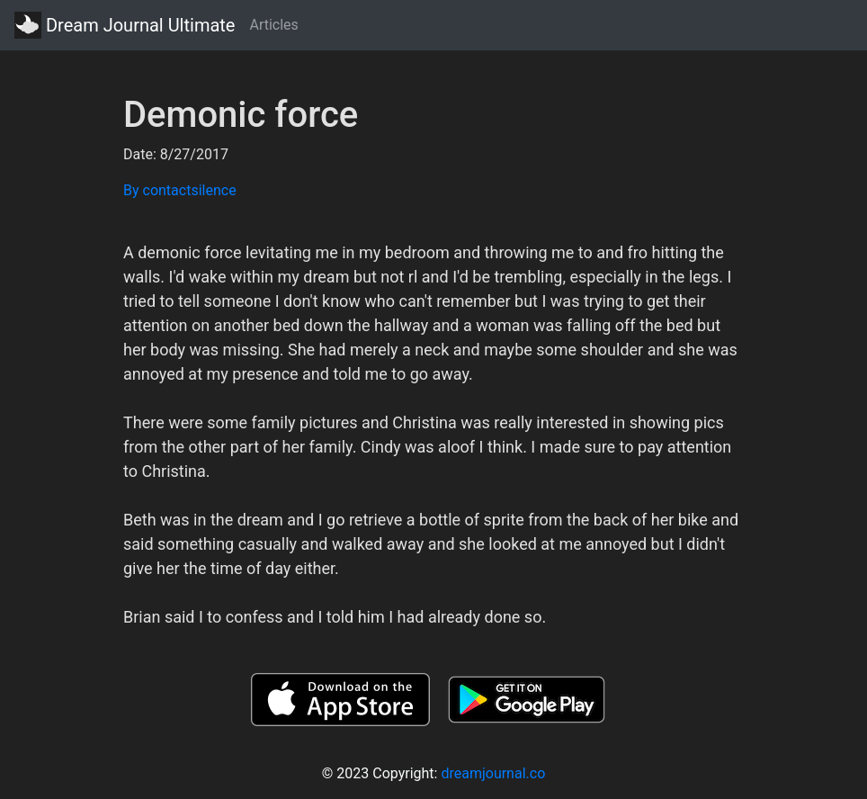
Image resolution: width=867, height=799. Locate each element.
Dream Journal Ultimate (124, 25)
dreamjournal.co (493, 773)
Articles (273, 24)
